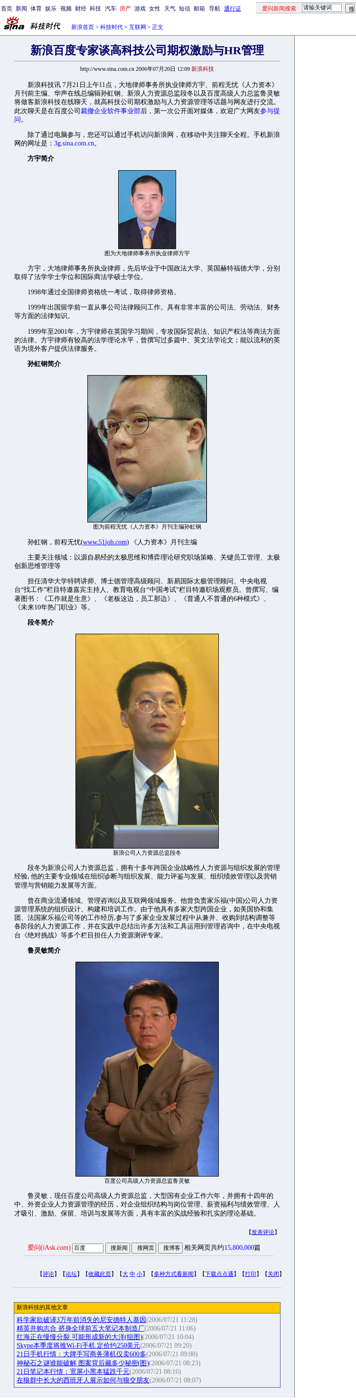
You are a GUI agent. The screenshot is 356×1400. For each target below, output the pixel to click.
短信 (184, 8)
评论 (48, 1274)
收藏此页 (99, 1274)
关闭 (273, 1274)
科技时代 (111, 27)
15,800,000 (239, 1247)
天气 (170, 8)
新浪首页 (82, 27)
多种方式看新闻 (174, 1274)
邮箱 (199, 8)
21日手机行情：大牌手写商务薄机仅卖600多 (81, 1354)
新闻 (21, 8)
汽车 (110, 8)
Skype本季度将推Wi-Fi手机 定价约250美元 (78, 1345)
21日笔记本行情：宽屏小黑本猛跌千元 (73, 1371)
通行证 (232, 8)
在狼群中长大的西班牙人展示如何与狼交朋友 (83, 1380)
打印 (250, 1274)
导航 (214, 8)
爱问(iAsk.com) (49, 1247)
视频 (66, 8)
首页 (6, 8)
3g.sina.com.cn (74, 143)
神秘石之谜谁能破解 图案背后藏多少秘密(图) (83, 1363)
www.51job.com (105, 542)
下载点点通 (219, 1274)
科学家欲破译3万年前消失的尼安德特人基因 (81, 1319)
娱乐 (50, 8)
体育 (36, 8)
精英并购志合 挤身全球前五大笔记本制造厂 (81, 1328)
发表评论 (263, 1232)
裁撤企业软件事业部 (111, 111)
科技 (95, 8)
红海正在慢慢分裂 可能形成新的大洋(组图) (79, 1337)
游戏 (140, 8)
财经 (80, 8)
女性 (154, 8)
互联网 (137, 27)
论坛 (71, 1274)
